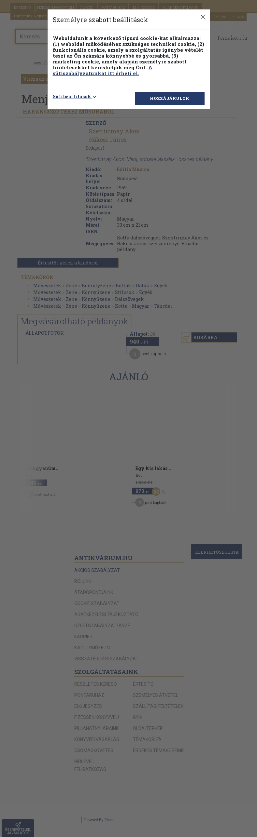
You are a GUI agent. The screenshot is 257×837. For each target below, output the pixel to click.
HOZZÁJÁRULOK (169, 98)
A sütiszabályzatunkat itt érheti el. (102, 70)
